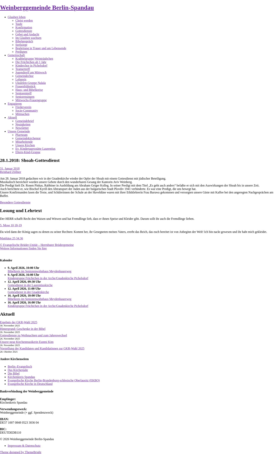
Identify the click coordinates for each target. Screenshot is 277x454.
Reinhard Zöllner (10, 172)
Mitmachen (22, 114)
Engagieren (15, 103)
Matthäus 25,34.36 (11, 238)
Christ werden (24, 20)
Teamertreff (22, 69)
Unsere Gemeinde (19, 131)
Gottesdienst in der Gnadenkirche (28, 292)
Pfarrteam (21, 134)
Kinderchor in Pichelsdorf (31, 65)
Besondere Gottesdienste (15, 202)
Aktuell (12, 117)
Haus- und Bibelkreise (29, 89)
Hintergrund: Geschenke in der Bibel (22, 328)
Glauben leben (17, 17)
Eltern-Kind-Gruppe (27, 152)
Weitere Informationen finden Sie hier (23, 248)
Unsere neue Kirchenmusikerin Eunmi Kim (26, 342)
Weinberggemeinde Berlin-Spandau (47, 7)
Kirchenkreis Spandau (21, 377)
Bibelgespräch (24, 41)
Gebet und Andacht (27, 34)
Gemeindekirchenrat (28, 138)
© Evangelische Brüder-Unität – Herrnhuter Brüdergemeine (37, 245)
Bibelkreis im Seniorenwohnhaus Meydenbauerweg (39, 271)
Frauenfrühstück (25, 86)
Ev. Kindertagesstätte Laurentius (35, 148)
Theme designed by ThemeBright (20, 452)
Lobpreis (20, 79)
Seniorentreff (23, 93)
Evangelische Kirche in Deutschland (30, 383)
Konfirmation (23, 27)
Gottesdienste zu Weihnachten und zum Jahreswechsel (33, 335)
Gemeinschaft (16, 55)
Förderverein (23, 107)
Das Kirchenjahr (18, 370)
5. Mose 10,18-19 (11, 225)
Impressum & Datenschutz (24, 445)
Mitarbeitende (24, 141)
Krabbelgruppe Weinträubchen (34, 58)
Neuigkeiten (22, 124)
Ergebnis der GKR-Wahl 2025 (18, 322)
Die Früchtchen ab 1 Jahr (30, 62)
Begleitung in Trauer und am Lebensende (40, 48)
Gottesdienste (23, 31)
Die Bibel (14, 373)
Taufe (18, 24)
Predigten (21, 51)
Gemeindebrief (24, 121)
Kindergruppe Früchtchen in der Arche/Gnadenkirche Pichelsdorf (48, 278)
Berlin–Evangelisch (20, 366)
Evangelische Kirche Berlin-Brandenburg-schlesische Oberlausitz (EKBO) (54, 380)
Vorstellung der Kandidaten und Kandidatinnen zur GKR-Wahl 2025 (42, 348)
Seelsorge (21, 44)
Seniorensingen (24, 96)
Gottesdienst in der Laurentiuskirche (30, 285)
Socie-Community (26, 110)
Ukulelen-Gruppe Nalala (30, 82)
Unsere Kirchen (25, 145)
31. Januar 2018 (10, 168)
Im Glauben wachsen (28, 37)
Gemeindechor (24, 76)
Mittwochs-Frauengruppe (31, 100)
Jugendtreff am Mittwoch (31, 72)
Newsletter (22, 128)
